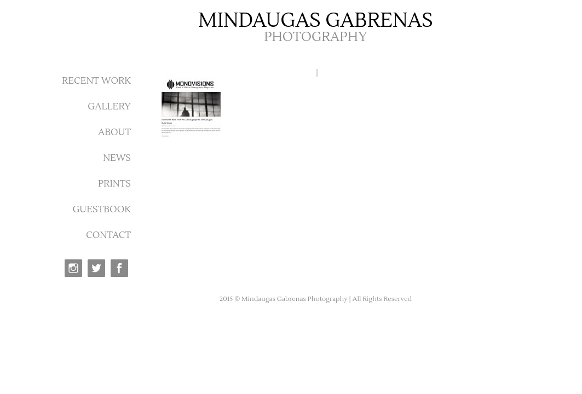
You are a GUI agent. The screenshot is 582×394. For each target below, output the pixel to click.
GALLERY (109, 107)
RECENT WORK (96, 81)
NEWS (117, 158)
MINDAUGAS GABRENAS (315, 20)
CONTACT (108, 235)
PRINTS (114, 184)
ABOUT (114, 132)
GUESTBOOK (101, 210)
